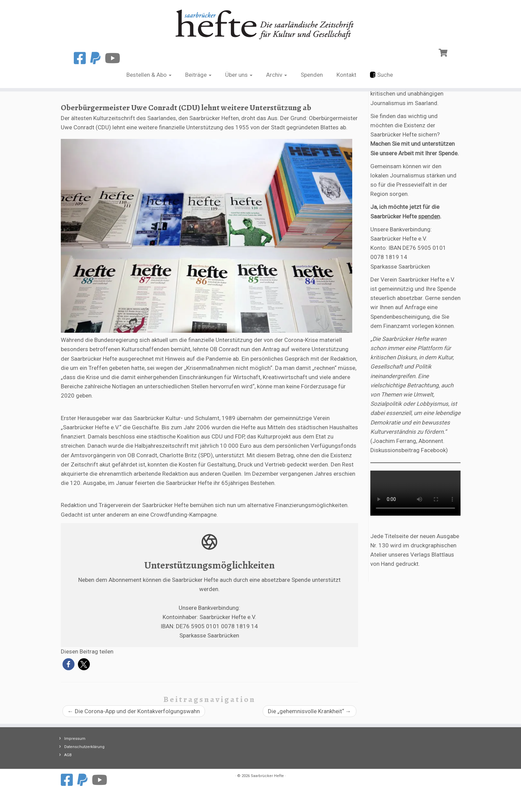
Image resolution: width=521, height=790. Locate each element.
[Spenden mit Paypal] (97, 59)
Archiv (276, 74)
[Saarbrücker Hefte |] (260, 22)
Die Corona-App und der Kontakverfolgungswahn (134, 711)
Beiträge (198, 74)
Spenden (312, 74)
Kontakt (346, 74)
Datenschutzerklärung (84, 747)
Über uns (238, 74)
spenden (429, 216)
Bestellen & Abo (149, 74)
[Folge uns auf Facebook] (82, 59)
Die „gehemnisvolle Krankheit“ (309, 711)
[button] (68, 664)
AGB (68, 755)
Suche (381, 74)
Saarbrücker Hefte (267, 776)
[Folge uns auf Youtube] (115, 59)
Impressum (74, 738)
